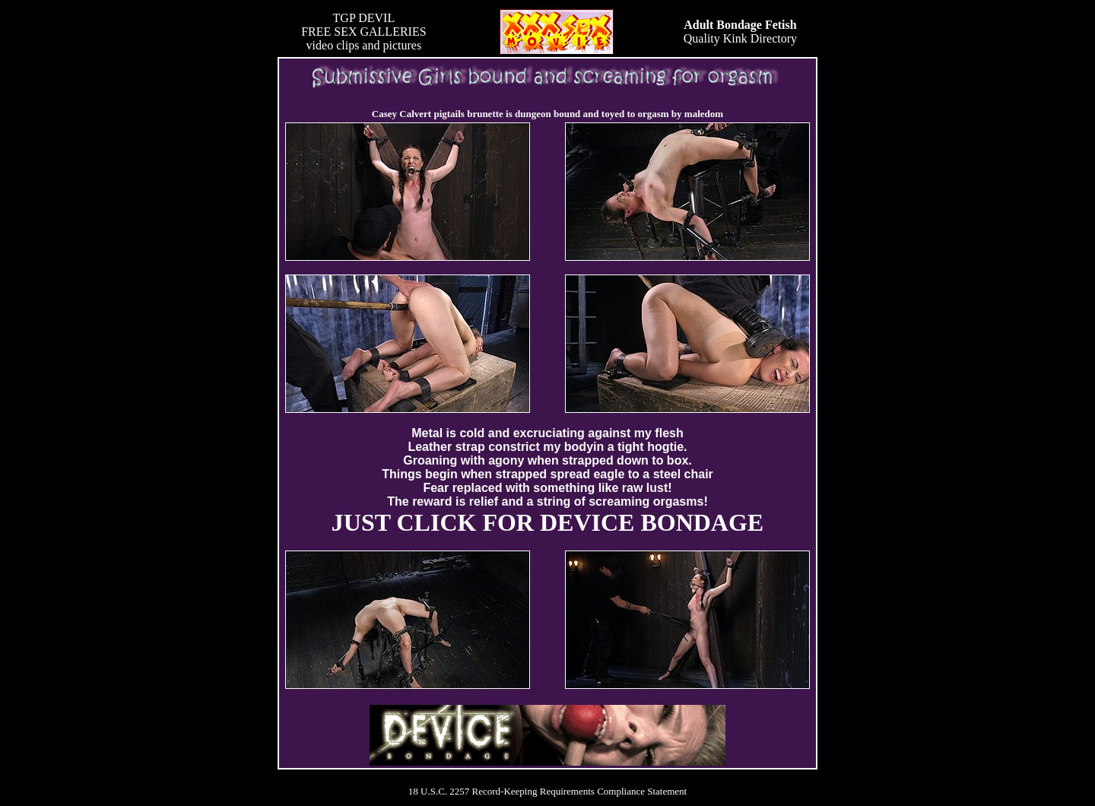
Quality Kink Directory (740, 31)
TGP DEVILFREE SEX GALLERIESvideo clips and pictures (363, 31)
